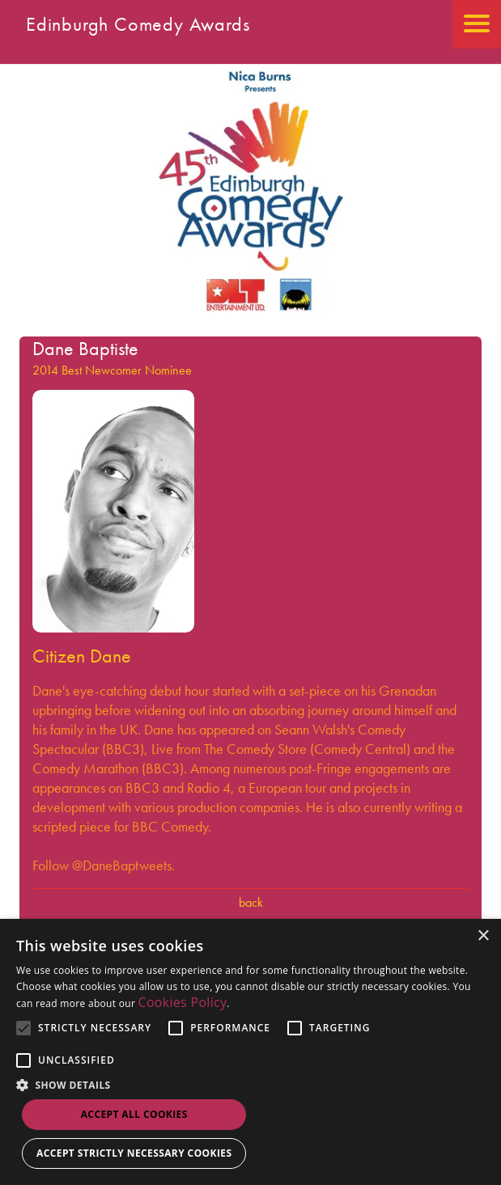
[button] (250, 1085)
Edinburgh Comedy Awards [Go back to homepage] (137, 23)
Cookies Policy (182, 1002)
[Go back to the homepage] (250, 315)
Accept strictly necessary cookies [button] (133, 1153)
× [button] (483, 936)
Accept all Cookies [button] (134, 1114)
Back (251, 902)
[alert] (250, 1052)
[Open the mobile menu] (476, 24)
